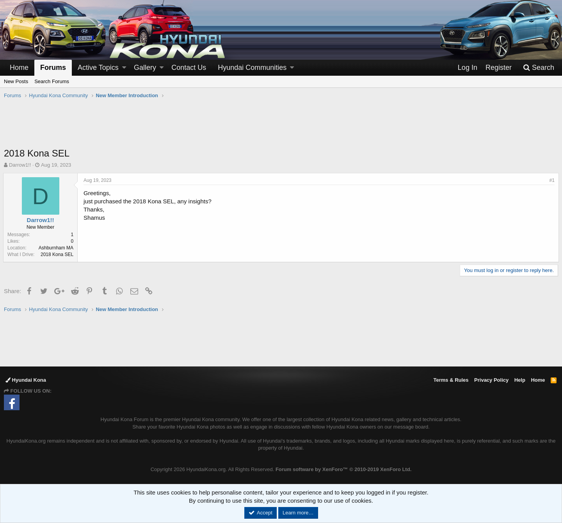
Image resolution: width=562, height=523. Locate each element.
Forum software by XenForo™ (343, 469)
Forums (53, 67)
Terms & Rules (450, 380)
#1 (551, 180)
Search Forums (51, 81)
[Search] (538, 68)
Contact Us (188, 67)
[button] (124, 68)
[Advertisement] (281, 127)
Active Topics (98, 67)
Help (519, 380)
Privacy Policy (491, 380)
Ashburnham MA (56, 248)
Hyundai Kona (25, 380)
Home (19, 67)
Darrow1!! (20, 165)
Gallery (145, 67)
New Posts (16, 81)
